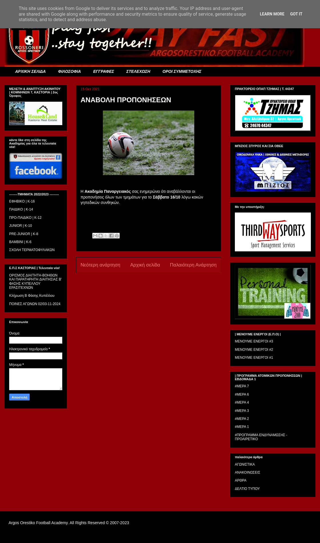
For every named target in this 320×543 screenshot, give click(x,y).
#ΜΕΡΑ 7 (242, 386)
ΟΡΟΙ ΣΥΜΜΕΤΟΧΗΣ (182, 71)
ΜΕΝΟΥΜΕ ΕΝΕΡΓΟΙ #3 (254, 341)
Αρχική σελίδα (145, 265)
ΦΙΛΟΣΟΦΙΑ (69, 71)
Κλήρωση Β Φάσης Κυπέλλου (32, 296)
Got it (296, 14)
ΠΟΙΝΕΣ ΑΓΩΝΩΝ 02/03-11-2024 (34, 304)
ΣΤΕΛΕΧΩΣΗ (138, 71)
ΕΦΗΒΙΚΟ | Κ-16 (22, 201)
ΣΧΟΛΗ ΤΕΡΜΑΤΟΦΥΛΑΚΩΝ (32, 250)
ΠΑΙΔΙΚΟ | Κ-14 (21, 209)
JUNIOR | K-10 (20, 226)
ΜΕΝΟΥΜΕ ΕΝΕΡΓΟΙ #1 (254, 358)
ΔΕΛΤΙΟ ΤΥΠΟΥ (247, 489)
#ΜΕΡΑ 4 (242, 402)
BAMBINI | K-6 (20, 242)
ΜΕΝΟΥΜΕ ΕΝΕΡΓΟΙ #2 (254, 350)
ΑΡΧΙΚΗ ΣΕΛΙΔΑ (30, 71)
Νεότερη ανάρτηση (100, 265)
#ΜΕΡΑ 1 (242, 427)
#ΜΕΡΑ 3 (242, 411)
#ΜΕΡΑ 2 (242, 419)
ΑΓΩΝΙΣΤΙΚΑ (245, 464)
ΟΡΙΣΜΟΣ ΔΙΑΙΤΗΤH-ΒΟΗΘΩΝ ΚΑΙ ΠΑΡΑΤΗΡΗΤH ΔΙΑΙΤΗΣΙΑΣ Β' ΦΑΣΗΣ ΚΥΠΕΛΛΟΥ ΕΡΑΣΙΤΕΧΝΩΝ (35, 281)
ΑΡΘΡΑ (240, 480)
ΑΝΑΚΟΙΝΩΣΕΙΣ (247, 472)
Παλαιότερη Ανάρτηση (193, 265)
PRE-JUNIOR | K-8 (23, 234)
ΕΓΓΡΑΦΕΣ (103, 71)
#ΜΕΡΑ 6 (242, 394)
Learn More (272, 14)
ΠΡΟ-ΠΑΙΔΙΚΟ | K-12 (25, 218)
